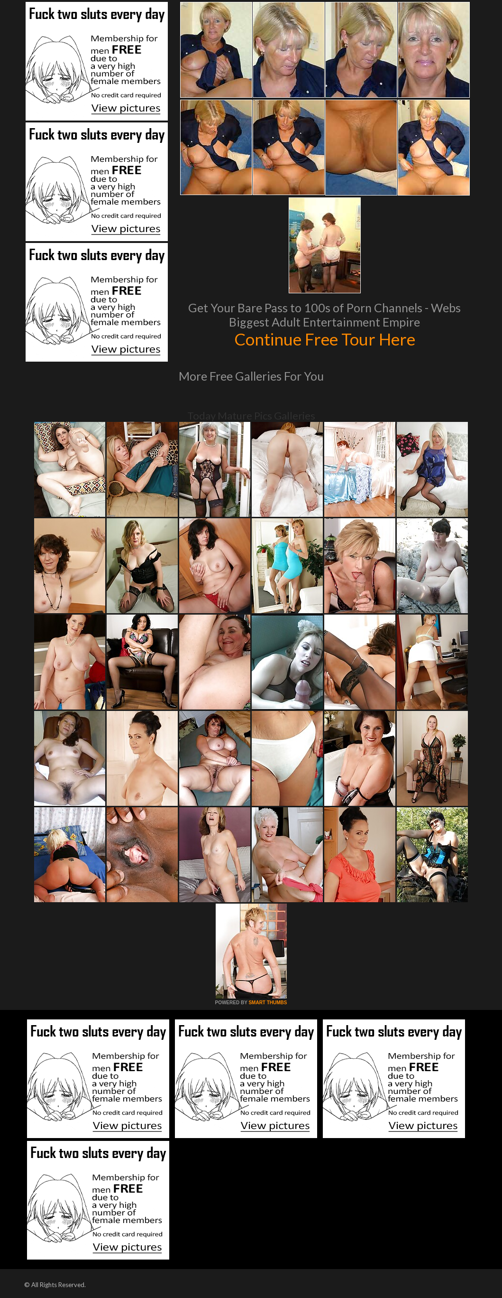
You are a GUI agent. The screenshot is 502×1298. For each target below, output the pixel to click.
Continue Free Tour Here (324, 339)
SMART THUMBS (267, 1002)
